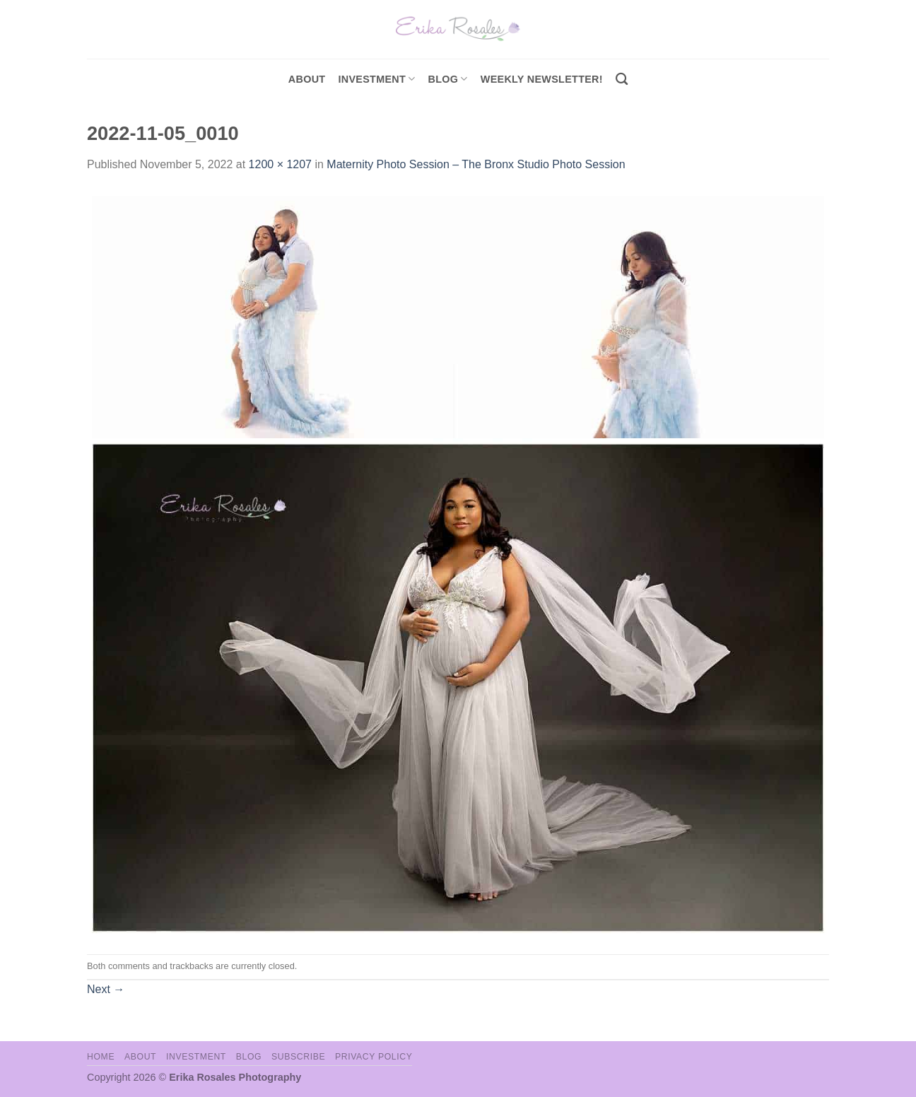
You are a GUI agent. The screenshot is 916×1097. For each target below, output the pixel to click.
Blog (448, 79)
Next (105, 989)
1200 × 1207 (280, 164)
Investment (196, 1057)
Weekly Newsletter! (542, 79)
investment (376, 79)
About (307, 79)
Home (100, 1057)
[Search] (622, 79)
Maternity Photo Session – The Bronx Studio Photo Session (476, 164)
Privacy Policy (373, 1057)
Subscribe (298, 1057)
